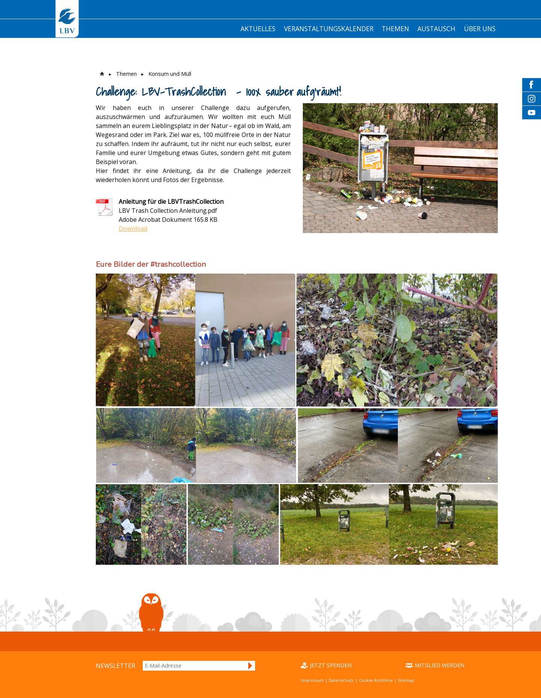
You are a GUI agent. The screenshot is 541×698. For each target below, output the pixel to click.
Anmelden (250, 666)
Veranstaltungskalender (328, 28)
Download (133, 228)
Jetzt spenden (331, 665)
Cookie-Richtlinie (376, 680)
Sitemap (406, 680)
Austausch (436, 28)
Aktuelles (257, 28)
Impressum (312, 680)
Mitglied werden (439, 665)
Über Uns (480, 28)
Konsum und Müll (169, 73)
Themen (395, 28)
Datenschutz (341, 680)
